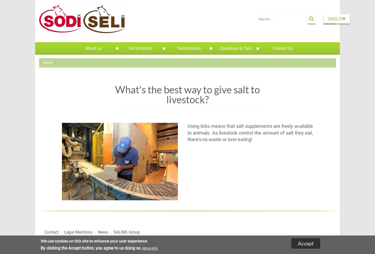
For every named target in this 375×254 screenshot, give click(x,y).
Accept (306, 243)
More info (150, 248)
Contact (51, 232)
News (103, 232)
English (336, 18)
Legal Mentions (78, 232)
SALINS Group (127, 232)
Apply (311, 18)
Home (48, 63)
